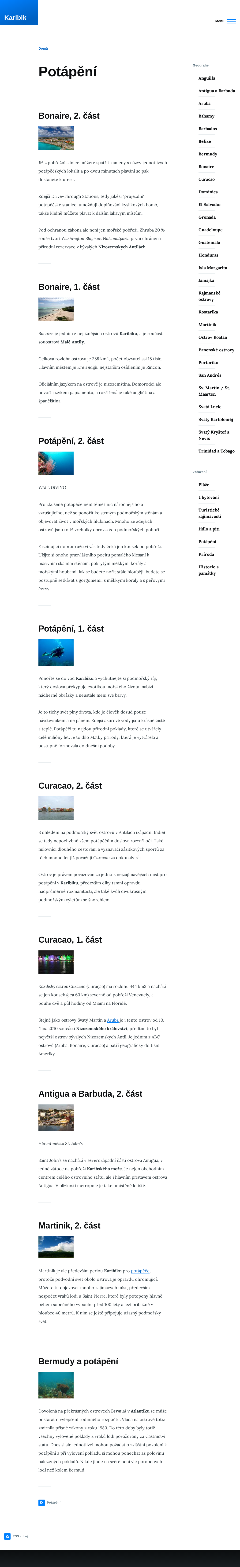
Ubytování (209, 497)
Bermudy (208, 154)
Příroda (206, 554)
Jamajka (206, 280)
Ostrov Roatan (213, 337)
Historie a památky (209, 570)
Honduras (208, 255)
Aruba (113, 1020)
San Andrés (210, 375)
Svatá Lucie (210, 406)
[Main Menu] (224, 21)
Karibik (15, 17)
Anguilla (207, 78)
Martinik (208, 324)
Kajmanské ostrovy (210, 296)
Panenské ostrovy (216, 350)
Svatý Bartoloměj (216, 419)
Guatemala (209, 242)
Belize (205, 141)
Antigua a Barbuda (217, 90)
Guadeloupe (211, 229)
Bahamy (206, 116)
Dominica (208, 192)
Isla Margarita (213, 267)
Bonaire (206, 166)
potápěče (140, 1270)
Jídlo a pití (209, 529)
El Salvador (210, 204)
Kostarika (208, 312)
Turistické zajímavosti (210, 513)
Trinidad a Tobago (217, 451)
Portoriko (208, 362)
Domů (43, 48)
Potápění (207, 541)
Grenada (207, 217)
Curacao (207, 179)
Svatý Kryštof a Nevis (214, 435)
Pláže (204, 484)
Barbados (208, 128)
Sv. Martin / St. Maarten (214, 391)
